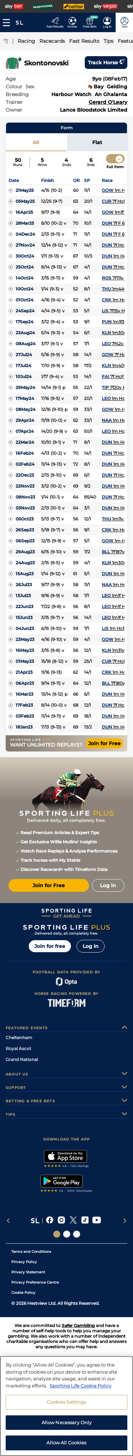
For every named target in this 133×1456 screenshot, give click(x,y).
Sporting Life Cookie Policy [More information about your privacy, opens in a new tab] (80, 1387)
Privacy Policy (24, 1262)
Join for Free (104, 743)
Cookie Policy (23, 1292)
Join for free (49, 946)
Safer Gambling (78, 1325)
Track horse (106, 62)
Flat (97, 142)
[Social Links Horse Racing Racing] (66, 1234)
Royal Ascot (18, 1048)
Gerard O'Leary (108, 102)
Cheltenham (19, 1037)
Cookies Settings (66, 1404)
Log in (91, 946)
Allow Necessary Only (66, 1424)
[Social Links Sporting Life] (56, 1234)
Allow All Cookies (66, 1445)
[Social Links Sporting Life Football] (76, 1234)
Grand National (22, 1059)
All (36, 142)
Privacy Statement (28, 1272)
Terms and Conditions (31, 1251)
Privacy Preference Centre (35, 1282)
